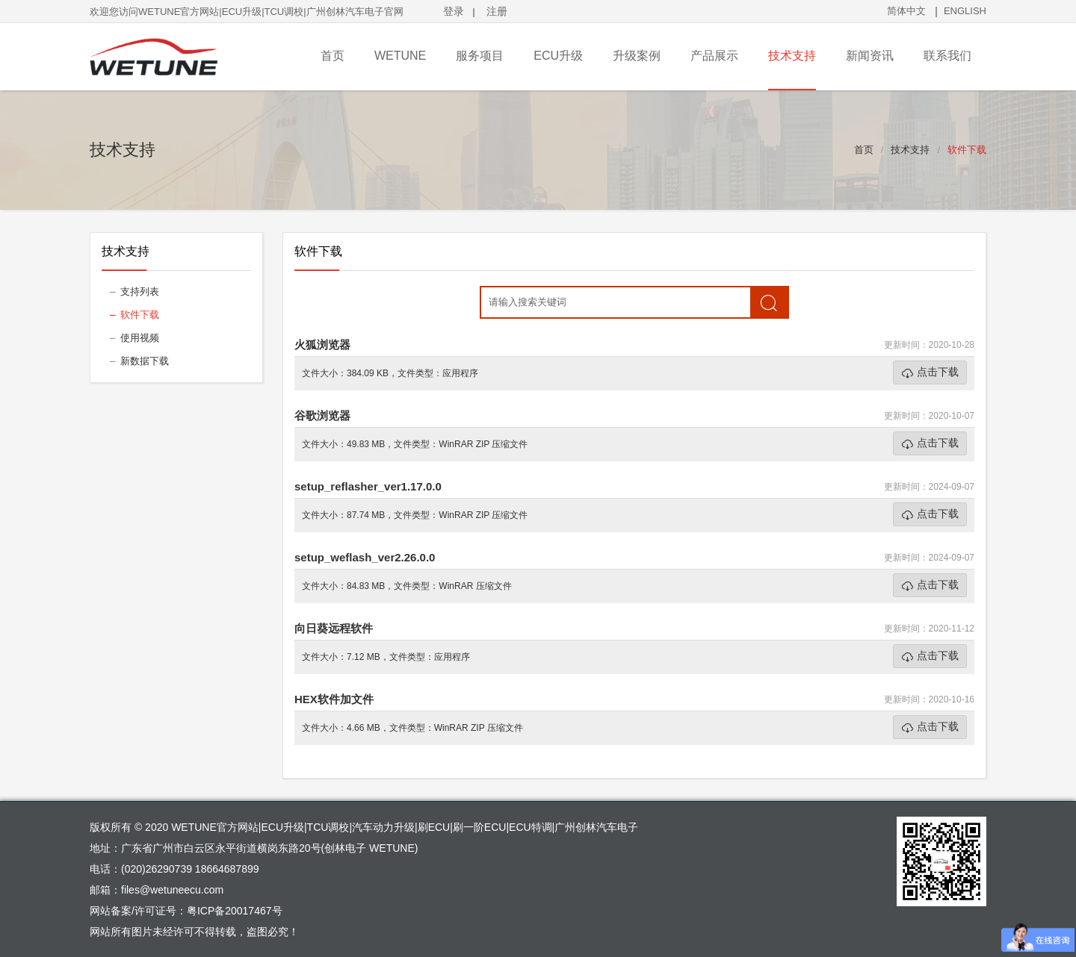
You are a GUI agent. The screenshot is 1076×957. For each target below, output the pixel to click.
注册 (496, 11)
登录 (453, 11)
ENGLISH (965, 10)
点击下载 (938, 372)
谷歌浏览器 (322, 415)
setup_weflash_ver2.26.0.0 (364, 557)
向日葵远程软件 (333, 628)
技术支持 (910, 149)
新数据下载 (144, 361)
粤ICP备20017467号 (234, 911)
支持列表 (139, 291)
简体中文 (906, 10)
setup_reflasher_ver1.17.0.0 (368, 486)
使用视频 (139, 337)
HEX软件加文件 (334, 699)
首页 (864, 149)
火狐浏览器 (322, 344)
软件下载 (966, 149)
